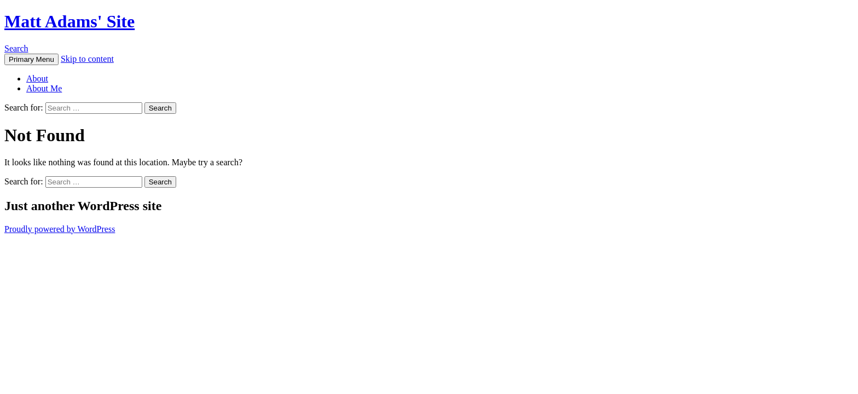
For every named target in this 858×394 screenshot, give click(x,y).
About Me (44, 88)
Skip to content (87, 58)
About (37, 78)
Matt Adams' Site (69, 21)
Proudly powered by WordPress (59, 229)
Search (16, 48)
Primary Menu (31, 59)
